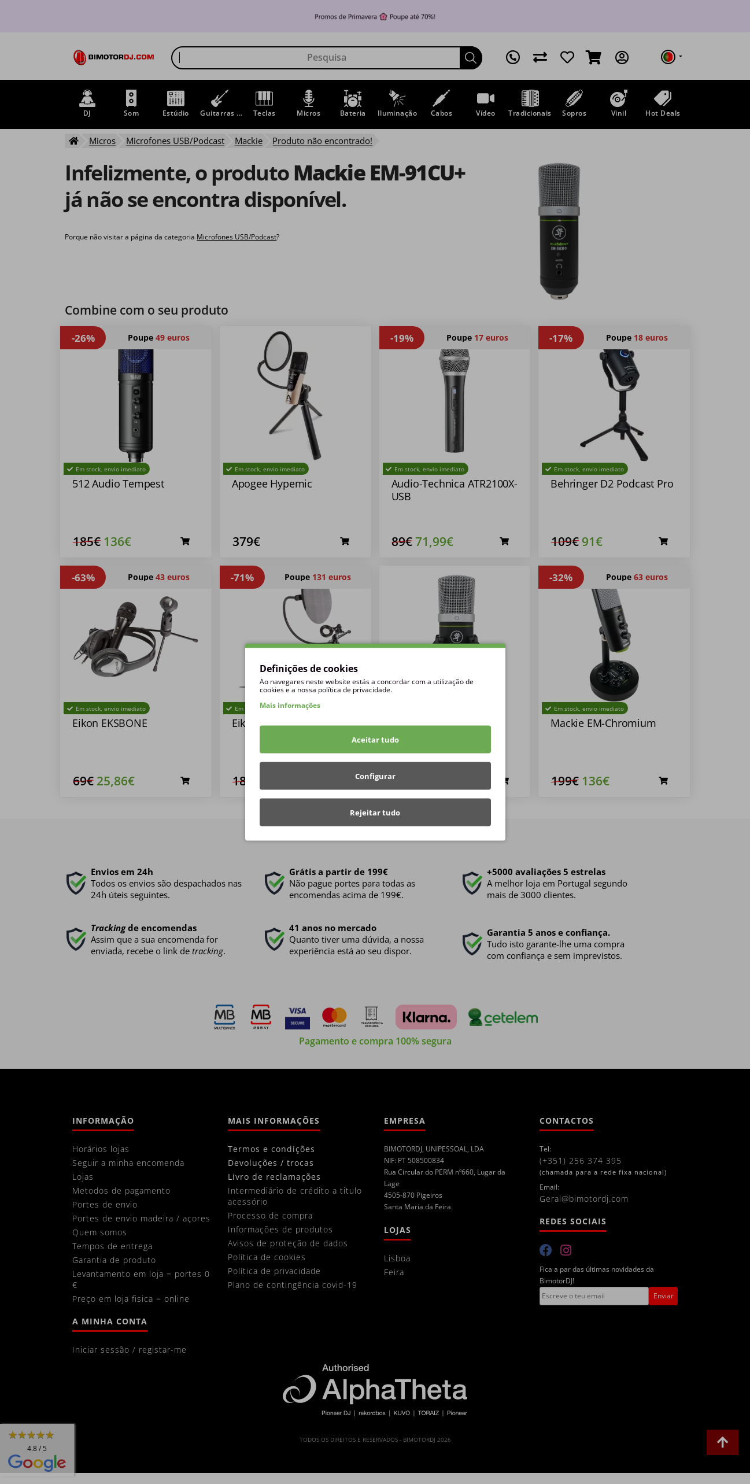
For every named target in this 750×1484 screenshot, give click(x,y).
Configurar (375, 776)
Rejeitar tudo (375, 812)
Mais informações (290, 705)
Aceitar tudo (375, 739)
